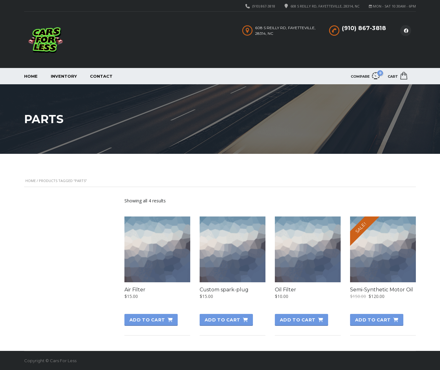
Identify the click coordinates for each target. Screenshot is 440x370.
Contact (101, 76)
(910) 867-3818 (263, 6)
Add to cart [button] (147, 320)
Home (31, 76)
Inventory (64, 76)
